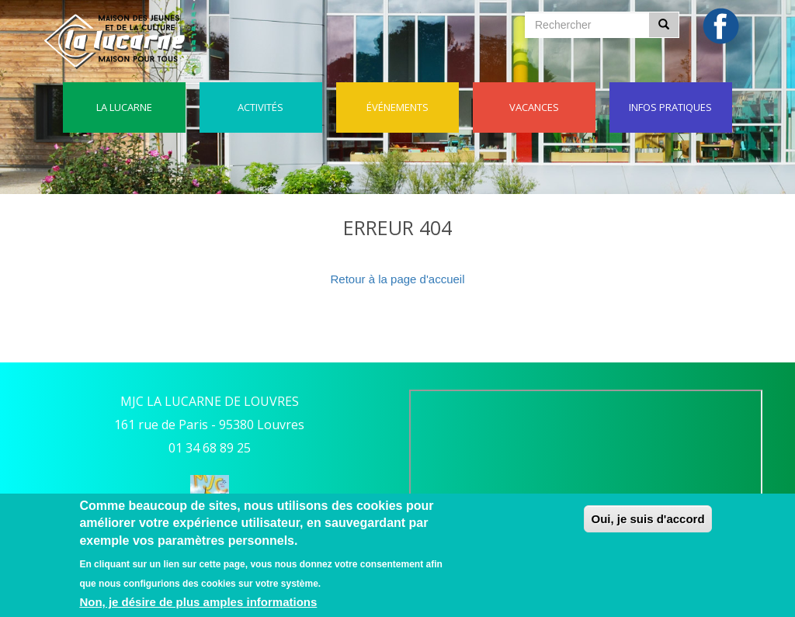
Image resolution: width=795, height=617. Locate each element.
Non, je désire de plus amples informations (198, 601)
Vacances (534, 107)
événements (397, 107)
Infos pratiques (670, 107)
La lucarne (124, 107)
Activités (260, 107)
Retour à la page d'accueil (398, 279)
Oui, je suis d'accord (647, 518)
